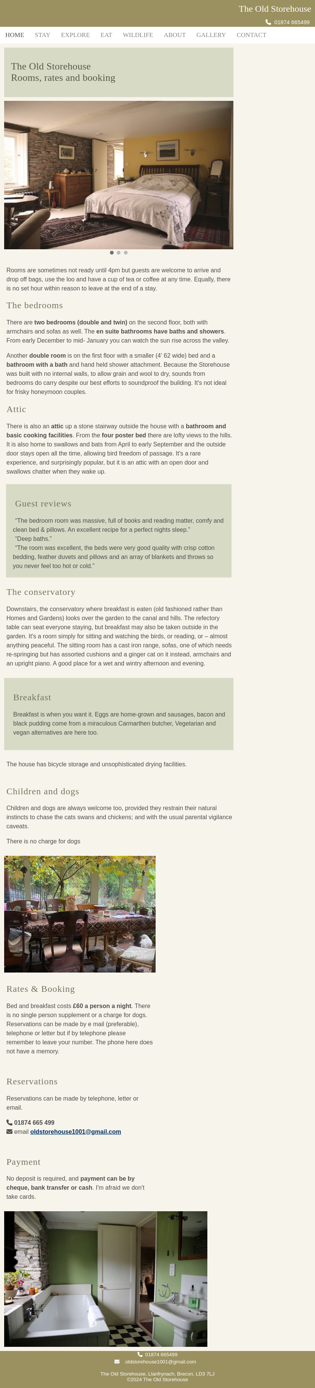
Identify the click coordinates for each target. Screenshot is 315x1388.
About (175, 35)
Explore (75, 35)
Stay (42, 35)
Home (14, 35)
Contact (251, 35)
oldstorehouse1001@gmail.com (75, 1132)
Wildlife (138, 35)
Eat (106, 35)
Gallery (211, 35)
